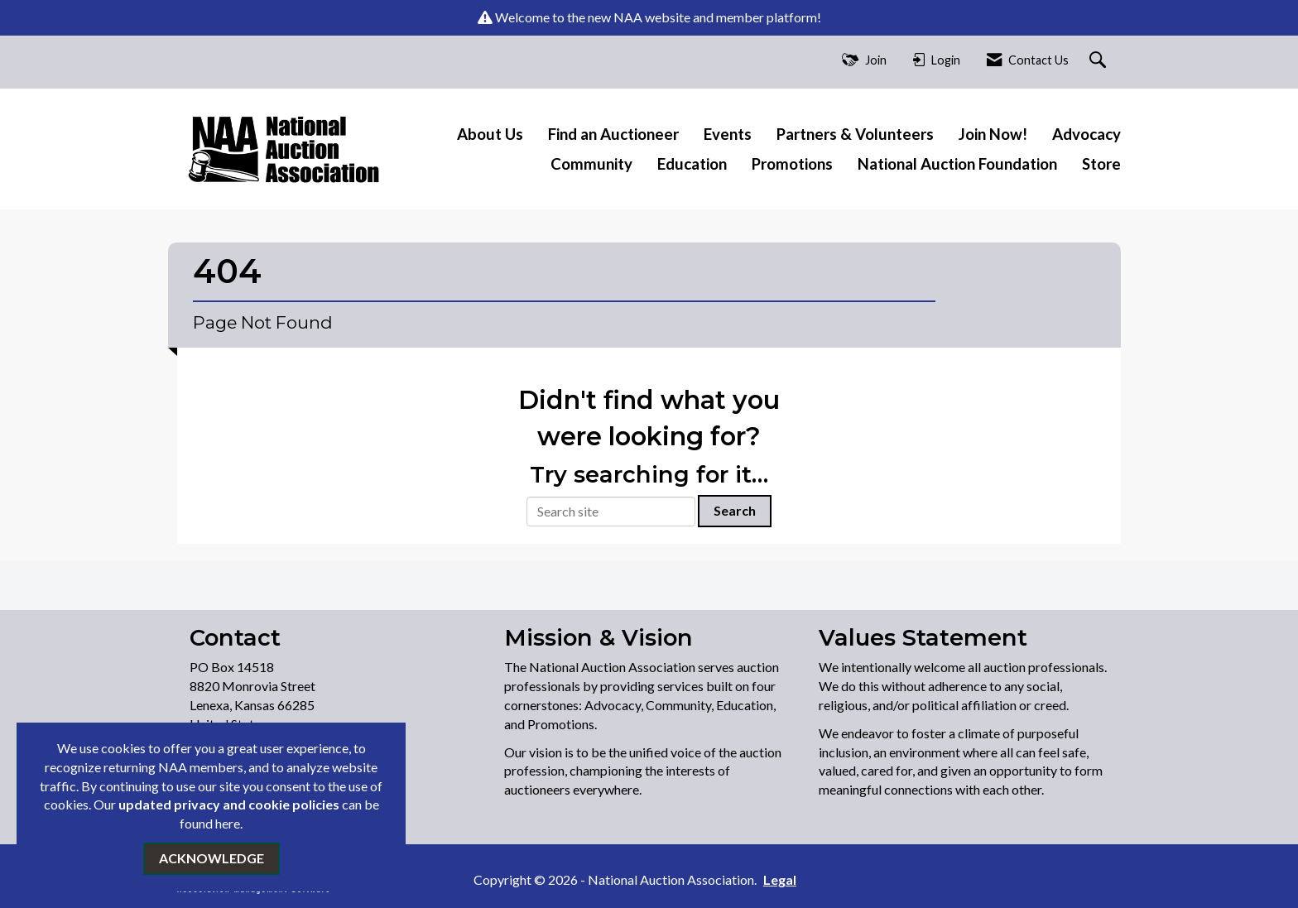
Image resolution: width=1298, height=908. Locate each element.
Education (692, 164)
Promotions (792, 164)
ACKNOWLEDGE (211, 858)
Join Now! (993, 134)
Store (1101, 164)
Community (591, 164)
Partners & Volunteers (855, 134)
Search (735, 510)
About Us (490, 134)
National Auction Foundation (957, 164)
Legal (779, 879)
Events (728, 134)
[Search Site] (1099, 60)
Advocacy (1086, 134)
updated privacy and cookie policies (228, 804)
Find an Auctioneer (613, 134)
